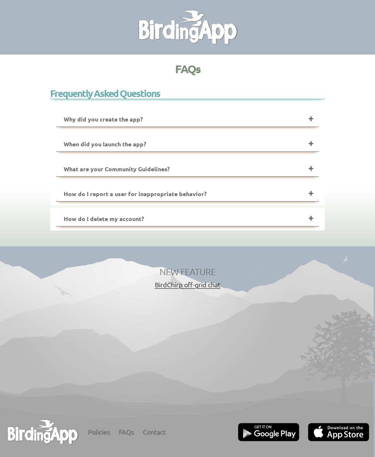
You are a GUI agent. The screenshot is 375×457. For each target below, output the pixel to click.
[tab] (187, 119)
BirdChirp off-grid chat (187, 284)
